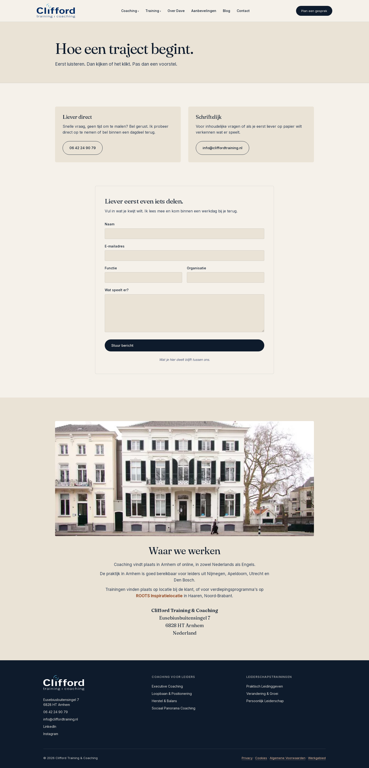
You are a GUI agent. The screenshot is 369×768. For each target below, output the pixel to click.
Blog (226, 11)
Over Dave (176, 11)
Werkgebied (317, 758)
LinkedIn (49, 726)
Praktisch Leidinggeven (264, 686)
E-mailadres (114, 246)
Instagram (50, 734)
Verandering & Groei (262, 694)
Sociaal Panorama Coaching (173, 708)
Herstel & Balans (164, 701)
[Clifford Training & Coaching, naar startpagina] (56, 11)
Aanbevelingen (203, 11)
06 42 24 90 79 (82, 148)
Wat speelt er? (116, 290)
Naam (109, 224)
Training (152, 11)
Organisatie (196, 268)
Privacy (247, 758)
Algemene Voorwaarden (287, 758)
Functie (111, 268)
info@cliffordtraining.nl (222, 148)
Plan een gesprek (314, 11)
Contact (243, 11)
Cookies (261, 758)
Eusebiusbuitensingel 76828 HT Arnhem (61, 702)
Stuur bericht (122, 345)
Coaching (129, 11)
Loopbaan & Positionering (172, 694)
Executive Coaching (167, 686)
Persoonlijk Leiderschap (265, 701)
